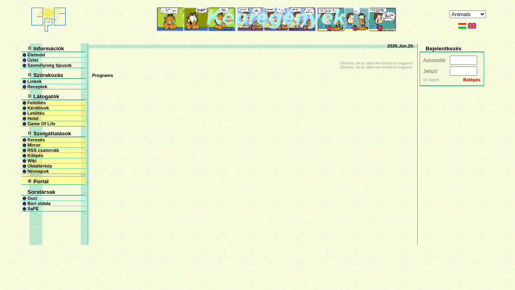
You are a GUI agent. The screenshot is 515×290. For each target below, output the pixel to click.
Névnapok (38, 171)
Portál (41, 181)
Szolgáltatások (52, 133)
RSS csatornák (43, 150)
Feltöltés (36, 102)
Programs (102, 75)
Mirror (33, 145)
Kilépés (35, 155)
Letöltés (36, 113)
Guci (32, 198)
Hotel (33, 118)
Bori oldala (39, 203)
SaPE (33, 208)
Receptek (37, 86)
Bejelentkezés (443, 49)
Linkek (34, 81)
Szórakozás (48, 75)
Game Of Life (41, 123)
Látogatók (46, 96)
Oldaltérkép (39, 166)
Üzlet (32, 60)
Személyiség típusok (49, 65)
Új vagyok (431, 80)
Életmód (36, 54)
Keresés (36, 139)
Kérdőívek (38, 108)
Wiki (32, 160)
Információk (48, 49)
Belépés (471, 79)
